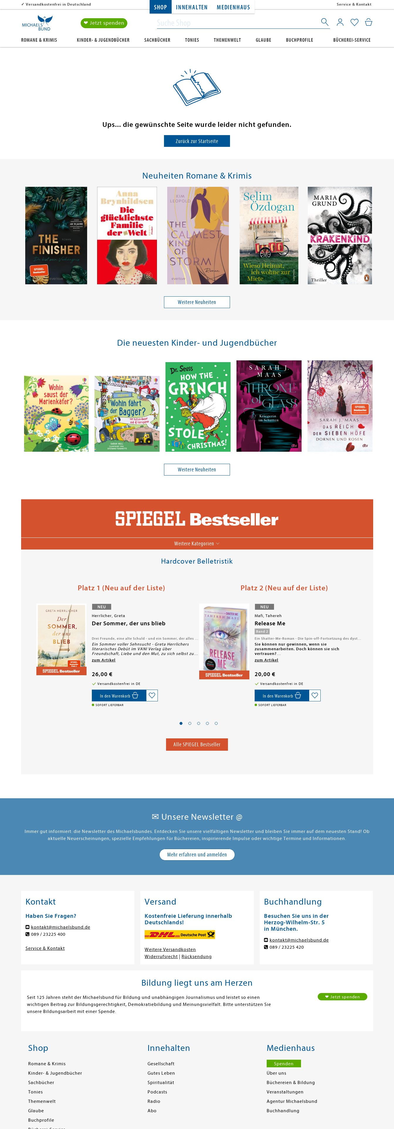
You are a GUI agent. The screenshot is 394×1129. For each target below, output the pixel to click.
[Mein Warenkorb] (368, 22)
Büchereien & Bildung (291, 1082)
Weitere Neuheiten (197, 302)
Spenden (284, 1063)
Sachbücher (157, 40)
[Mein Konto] (340, 22)
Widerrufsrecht (161, 956)
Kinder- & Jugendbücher (103, 40)
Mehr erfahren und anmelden (197, 854)
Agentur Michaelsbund (292, 1101)
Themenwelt (227, 40)
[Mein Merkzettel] (354, 22)
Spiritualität (161, 1082)
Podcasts (157, 1092)
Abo (152, 1110)
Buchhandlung (283, 1110)
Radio (154, 1101)
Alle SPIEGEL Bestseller (197, 744)
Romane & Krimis (39, 40)
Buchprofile (299, 40)
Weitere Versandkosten (170, 949)
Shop (160, 7)
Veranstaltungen (285, 1092)
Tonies (192, 40)
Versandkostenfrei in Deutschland (58, 4)
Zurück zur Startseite (197, 141)
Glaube (263, 40)
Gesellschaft (161, 1063)
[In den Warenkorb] (119, 695)
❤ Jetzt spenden (104, 23)
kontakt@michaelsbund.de (60, 927)
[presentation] (24, 237)
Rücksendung (197, 956)
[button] (181, 723)
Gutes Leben (161, 1073)
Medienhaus (233, 7)
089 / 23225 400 (48, 934)
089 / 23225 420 (287, 947)
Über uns (276, 1073)
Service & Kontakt (354, 4)
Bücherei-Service (352, 40)
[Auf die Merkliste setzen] (152, 695)
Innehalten (192, 7)
